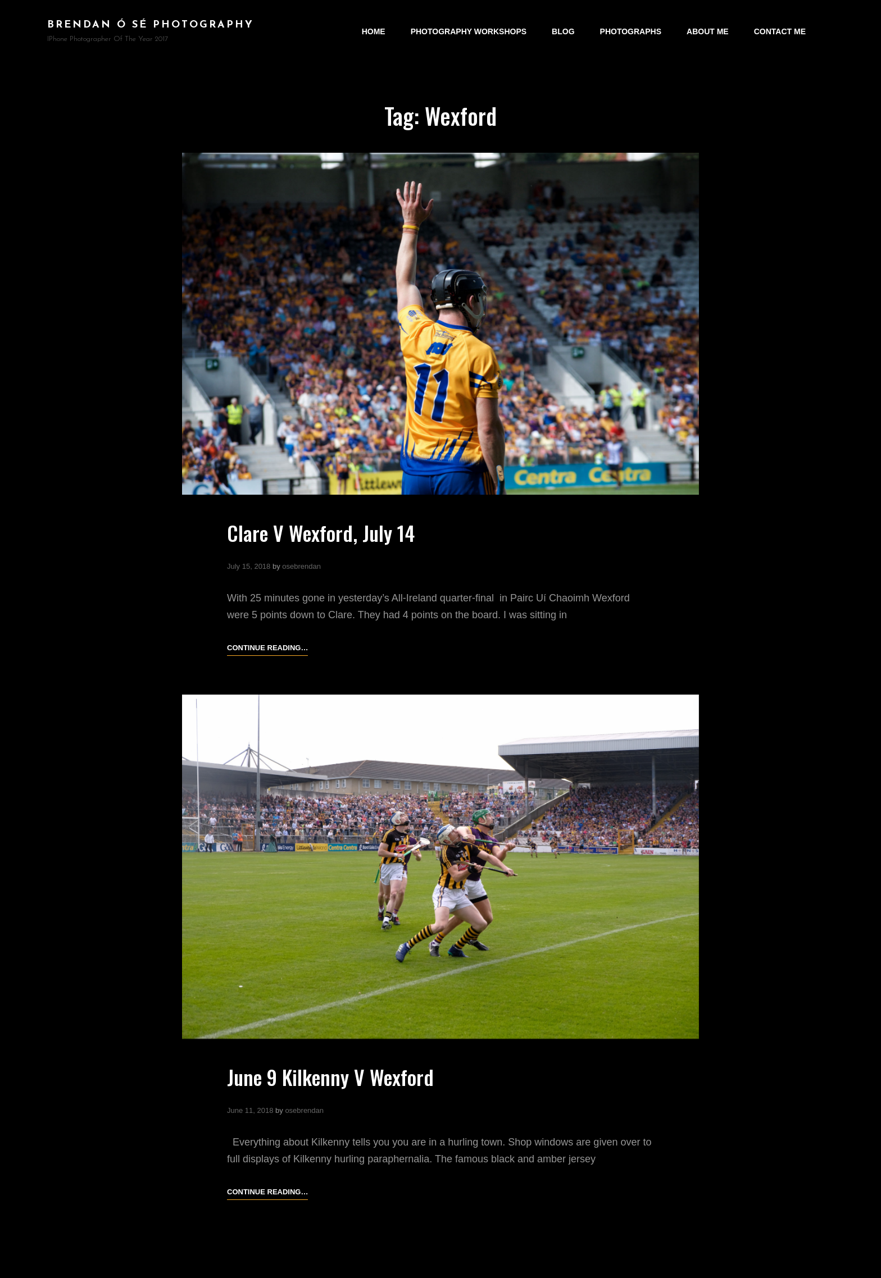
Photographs (630, 31)
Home (373, 31)
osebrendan (301, 566)
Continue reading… (267, 648)
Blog (563, 31)
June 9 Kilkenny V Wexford (330, 1077)
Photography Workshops (468, 31)
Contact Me (780, 31)
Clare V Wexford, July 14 (321, 532)
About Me (708, 31)
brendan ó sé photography (150, 25)
